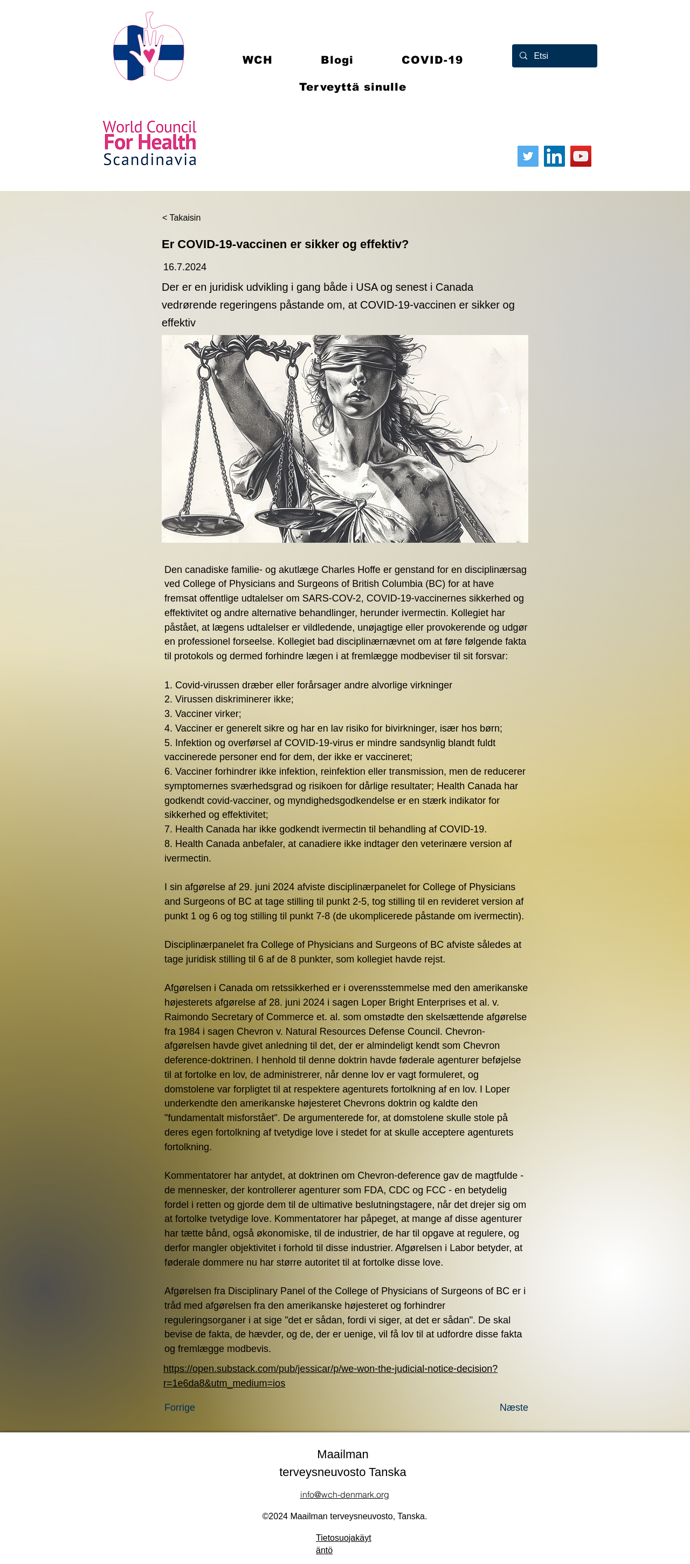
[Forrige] (200, 1407)
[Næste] (501, 1407)
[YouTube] (580, 156)
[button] (432, 60)
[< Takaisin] (197, 218)
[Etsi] (554, 55)
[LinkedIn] (554, 156)
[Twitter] (528, 156)
